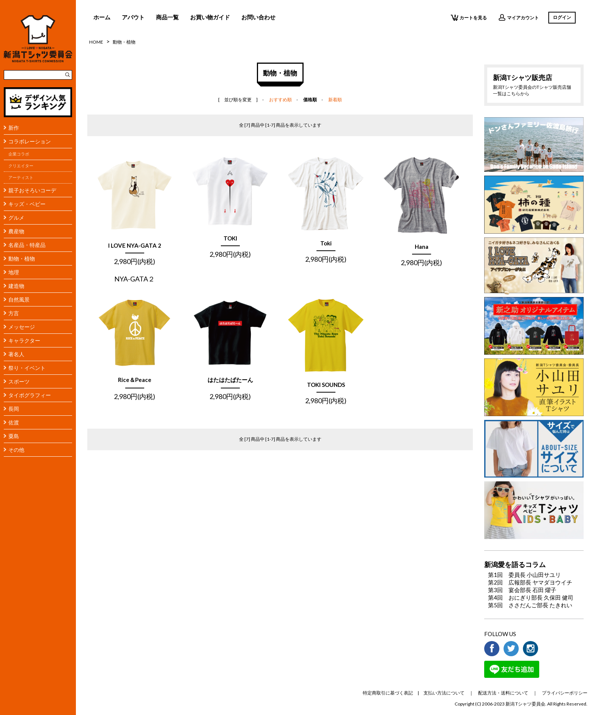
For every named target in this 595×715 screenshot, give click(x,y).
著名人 (16, 354)
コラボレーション (29, 141)
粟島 (13, 436)
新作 (13, 127)
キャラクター (24, 340)
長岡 (13, 408)
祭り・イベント (27, 368)
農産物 (16, 231)
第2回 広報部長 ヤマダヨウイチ (530, 582)
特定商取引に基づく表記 (388, 693)
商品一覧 (167, 17)
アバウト (133, 17)
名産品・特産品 (27, 245)
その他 (16, 449)
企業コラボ (18, 154)
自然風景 (19, 299)
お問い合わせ (258, 17)
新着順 (335, 99)
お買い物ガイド (210, 17)
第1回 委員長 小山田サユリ (524, 574)
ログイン (562, 17)
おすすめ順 (280, 99)
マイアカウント (518, 17)
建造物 (16, 286)
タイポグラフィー (29, 395)
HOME (96, 42)
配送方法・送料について (503, 693)
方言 (13, 313)
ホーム (101, 17)
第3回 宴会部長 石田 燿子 (522, 589)
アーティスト (20, 177)
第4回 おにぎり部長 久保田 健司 (530, 597)
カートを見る (469, 17)
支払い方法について (443, 693)
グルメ (16, 217)
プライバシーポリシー (564, 693)
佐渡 (13, 422)
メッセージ (21, 327)
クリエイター (20, 165)
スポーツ (19, 381)
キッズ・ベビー (27, 204)
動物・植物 (21, 258)
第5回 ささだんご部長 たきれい (530, 605)
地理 (13, 272)
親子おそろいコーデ (32, 190)
